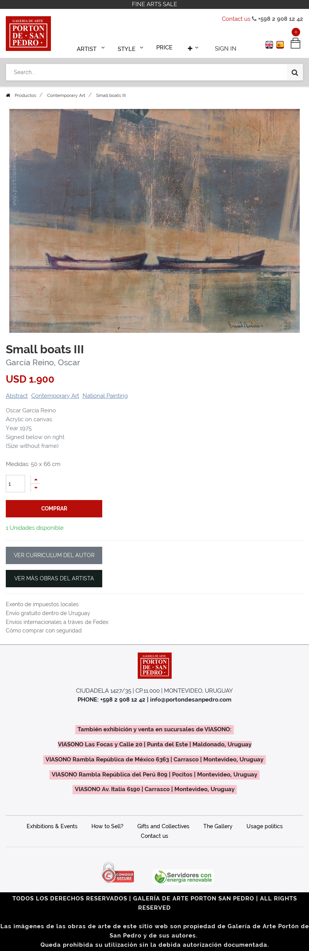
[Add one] (35, 479)
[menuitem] (165, 47)
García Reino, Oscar (43, 362)
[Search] (295, 70)
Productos (25, 95)
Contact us (236, 18)
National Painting (105, 395)
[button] (191, 47)
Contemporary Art (66, 95)
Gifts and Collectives (163, 826)
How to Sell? (107, 826)
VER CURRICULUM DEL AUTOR (54, 555)
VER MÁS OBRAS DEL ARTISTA (54, 578)
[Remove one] (35, 488)
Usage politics (265, 826)
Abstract (17, 395)
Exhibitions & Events (52, 826)
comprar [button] (54, 508)
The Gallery (218, 826)
